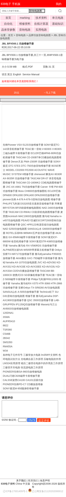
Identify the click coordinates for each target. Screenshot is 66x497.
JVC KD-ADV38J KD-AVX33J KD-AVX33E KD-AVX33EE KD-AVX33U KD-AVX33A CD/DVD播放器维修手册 (32, 266)
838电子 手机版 (10, 3)
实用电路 (41, 29)
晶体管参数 (8, 29)
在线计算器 (41, 23)
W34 (5, 350)
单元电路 (57, 17)
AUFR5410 (9, 321)
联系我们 (33, 483)
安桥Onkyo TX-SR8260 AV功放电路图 (39, 287)
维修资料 (24, 23)
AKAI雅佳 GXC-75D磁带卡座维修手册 (36, 258)
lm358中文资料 (49, 354)
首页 (8, 17)
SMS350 (7, 342)
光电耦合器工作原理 (32, 359)
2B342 (6, 338)
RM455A (7, 346)
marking (25, 17)
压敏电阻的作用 (52, 359)
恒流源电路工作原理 (32, 367)
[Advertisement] (31, 123)
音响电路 (24, 29)
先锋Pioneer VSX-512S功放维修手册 (23, 144)
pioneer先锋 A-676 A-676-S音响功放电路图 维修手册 (32, 199)
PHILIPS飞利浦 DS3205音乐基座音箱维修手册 (28, 203)
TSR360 (7, 329)
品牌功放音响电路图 (40, 35)
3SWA (6, 317)
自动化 (8, 23)
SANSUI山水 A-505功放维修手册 (21, 291)
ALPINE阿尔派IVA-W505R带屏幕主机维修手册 (28, 249)
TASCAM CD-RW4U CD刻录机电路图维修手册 (34, 212)
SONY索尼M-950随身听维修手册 (21, 388)
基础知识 (57, 23)
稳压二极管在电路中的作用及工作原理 (42, 363)
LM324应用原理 (11, 363)
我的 (58, 3)
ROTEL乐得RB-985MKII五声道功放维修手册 (30, 233)
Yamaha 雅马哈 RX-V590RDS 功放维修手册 (32, 245)
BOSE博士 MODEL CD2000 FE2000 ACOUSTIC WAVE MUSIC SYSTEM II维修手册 (32, 170)
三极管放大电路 (31, 354)
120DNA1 (8, 312)
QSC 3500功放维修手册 (40, 300)
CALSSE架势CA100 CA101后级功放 (23, 380)
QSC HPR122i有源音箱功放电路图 (40, 224)
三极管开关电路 (11, 367)
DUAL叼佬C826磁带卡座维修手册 (21, 375)
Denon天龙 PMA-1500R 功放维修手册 (32, 161)
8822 (5, 325)
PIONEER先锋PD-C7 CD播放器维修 (23, 384)
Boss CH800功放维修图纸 (32, 191)
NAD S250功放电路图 (15, 228)
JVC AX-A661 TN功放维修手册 (23, 186)
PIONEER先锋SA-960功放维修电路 (22, 371)
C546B (6, 333)
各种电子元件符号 (13, 354)
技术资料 (41, 17)
